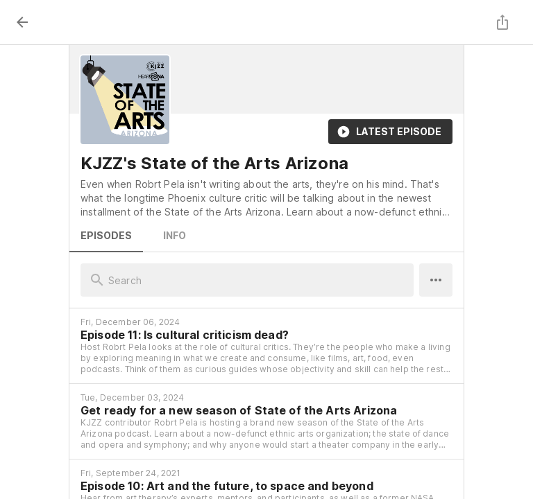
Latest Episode (390, 131)
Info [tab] (174, 235)
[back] (22, 22)
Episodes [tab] (106, 235)
